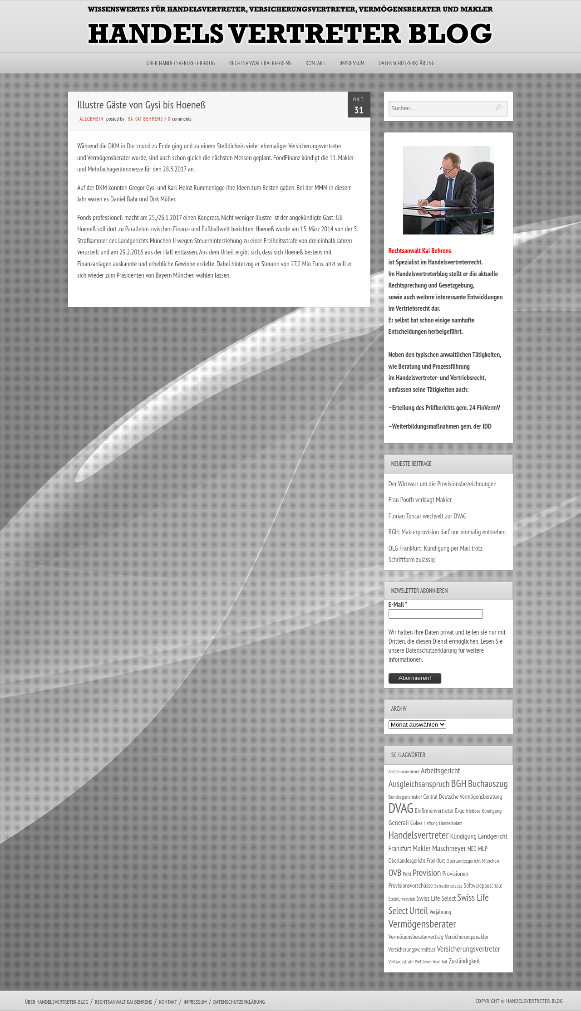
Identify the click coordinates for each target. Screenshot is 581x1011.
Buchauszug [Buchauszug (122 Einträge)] (488, 783)
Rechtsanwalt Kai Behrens (260, 63)
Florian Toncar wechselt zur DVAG (428, 516)
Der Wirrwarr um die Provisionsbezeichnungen (443, 483)
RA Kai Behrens (145, 119)
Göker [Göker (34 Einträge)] (416, 823)
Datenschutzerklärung (406, 63)
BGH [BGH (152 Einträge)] (459, 783)
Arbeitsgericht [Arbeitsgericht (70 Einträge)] (440, 770)
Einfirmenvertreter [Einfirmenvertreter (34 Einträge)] (434, 810)
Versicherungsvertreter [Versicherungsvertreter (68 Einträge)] (468, 948)
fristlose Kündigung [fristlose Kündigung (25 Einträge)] (484, 810)
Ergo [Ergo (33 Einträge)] (459, 810)
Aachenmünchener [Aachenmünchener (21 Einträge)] (404, 771)
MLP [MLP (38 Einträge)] (482, 848)
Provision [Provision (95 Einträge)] (427, 872)
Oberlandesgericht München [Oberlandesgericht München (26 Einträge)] (473, 860)
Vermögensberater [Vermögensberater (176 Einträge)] (422, 924)
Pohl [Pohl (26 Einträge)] (407, 873)
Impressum (352, 63)
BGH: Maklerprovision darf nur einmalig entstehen (447, 531)
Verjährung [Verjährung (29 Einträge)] (440, 911)
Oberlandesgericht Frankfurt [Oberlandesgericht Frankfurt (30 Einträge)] (417, 860)
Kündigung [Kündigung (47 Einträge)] (463, 835)
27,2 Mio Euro (306, 263)
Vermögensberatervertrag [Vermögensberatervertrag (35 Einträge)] (416, 937)
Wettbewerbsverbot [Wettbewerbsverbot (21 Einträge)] (431, 961)
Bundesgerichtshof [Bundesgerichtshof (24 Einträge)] (405, 796)
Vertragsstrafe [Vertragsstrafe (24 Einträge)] (401, 961)
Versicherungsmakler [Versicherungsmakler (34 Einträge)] (467, 937)
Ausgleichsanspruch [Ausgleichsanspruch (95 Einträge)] (419, 783)
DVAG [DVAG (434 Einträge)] (401, 807)
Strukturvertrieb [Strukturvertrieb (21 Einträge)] (402, 899)
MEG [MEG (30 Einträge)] (472, 849)
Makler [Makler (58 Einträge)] (421, 848)
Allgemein (91, 119)
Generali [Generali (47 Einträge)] (399, 822)
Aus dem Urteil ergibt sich (229, 252)
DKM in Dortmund (130, 146)
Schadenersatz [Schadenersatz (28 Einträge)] (448, 885)
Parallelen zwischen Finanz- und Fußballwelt (178, 229)
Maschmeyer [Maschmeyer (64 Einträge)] (449, 848)
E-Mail (398, 604)
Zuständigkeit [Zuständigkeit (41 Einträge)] (464, 961)
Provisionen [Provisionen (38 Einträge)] (455, 873)
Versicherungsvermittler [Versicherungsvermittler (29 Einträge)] (412, 949)
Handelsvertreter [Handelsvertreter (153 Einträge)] (419, 834)
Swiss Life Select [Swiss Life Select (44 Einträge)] (436, 898)
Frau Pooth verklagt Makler (420, 499)
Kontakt (315, 63)
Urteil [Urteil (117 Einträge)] (418, 910)
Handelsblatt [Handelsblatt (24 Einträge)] (450, 823)
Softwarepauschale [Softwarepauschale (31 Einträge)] (483, 885)
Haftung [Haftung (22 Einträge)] (431, 823)
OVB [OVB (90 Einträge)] (395, 872)
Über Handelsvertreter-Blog (181, 63)
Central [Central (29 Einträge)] (430, 796)
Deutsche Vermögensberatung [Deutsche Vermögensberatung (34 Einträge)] (470, 796)
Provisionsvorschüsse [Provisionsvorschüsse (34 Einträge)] (411, 885)
